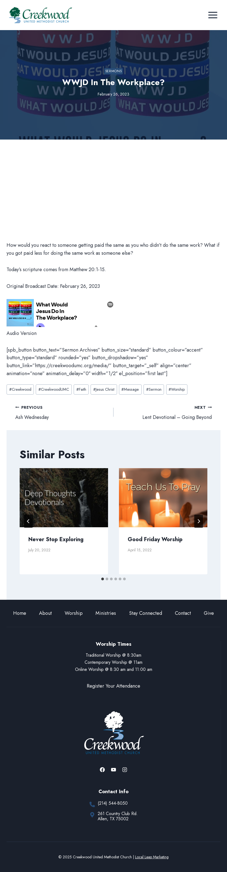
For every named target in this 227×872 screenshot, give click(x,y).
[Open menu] (212, 15)
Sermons (113, 71)
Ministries (105, 613)
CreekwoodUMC (53, 389)
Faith (81, 389)
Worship (177, 389)
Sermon (154, 389)
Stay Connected (145, 613)
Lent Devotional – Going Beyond (165, 412)
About (45, 613)
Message (130, 389)
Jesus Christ (103, 389)
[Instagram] (125, 770)
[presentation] (64, 497)
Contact (183, 613)
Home (19, 613)
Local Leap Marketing (152, 857)
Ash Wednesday (62, 412)
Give (209, 613)
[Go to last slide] (28, 521)
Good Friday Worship (155, 539)
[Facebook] (102, 770)
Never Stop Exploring (55, 539)
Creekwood (20, 389)
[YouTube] (113, 770)
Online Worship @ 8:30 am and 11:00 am (113, 669)
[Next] (198, 521)
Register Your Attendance (113, 686)
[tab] (102, 579)
